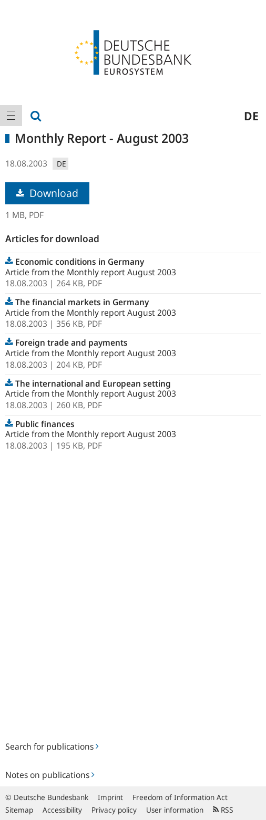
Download (47, 193)
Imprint (110, 797)
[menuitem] (11, 115)
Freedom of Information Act (180, 797)
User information (174, 810)
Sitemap (19, 810)
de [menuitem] (251, 115)
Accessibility (62, 810)
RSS (223, 810)
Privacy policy (114, 810)
